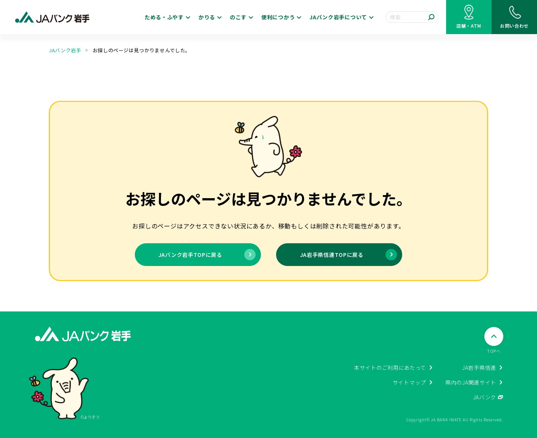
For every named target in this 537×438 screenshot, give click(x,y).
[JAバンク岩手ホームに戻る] (52, 17)
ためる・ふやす (164, 17)
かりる (206, 17)
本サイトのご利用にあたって (390, 367)
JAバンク (484, 397)
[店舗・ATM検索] (469, 17)
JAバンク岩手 (65, 50)
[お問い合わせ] (514, 17)
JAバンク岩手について (338, 17)
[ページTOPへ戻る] (493, 340)
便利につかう (278, 17)
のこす (238, 17)
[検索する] (431, 17)
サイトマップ (409, 382)
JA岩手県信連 (479, 367)
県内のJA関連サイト (470, 382)
